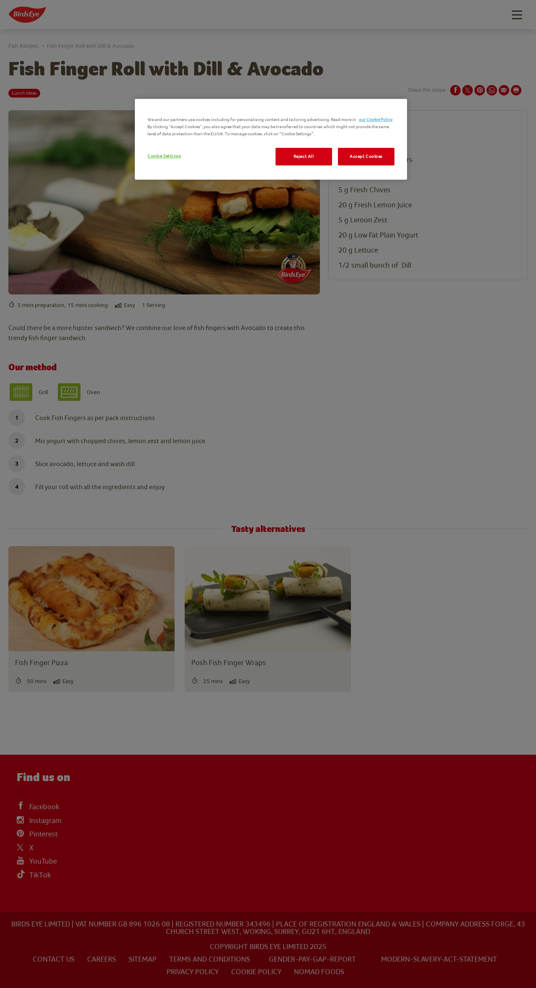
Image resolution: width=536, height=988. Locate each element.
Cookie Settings (164, 156)
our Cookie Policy (375, 119)
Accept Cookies (366, 156)
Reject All (304, 156)
